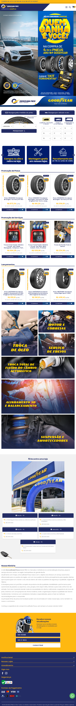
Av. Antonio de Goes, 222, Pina (13, 534)
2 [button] (37, 104)
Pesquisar (19, 131)
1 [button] (35, 104)
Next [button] (73, 59)
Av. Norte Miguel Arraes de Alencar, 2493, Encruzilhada (20, 520)
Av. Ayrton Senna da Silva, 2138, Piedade (52, 534)
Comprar (10, 209)
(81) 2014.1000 (9, 522)
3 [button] (40, 104)
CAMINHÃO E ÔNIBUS (69, 121)
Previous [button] (2, 59)
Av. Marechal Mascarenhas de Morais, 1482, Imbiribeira (53, 520)
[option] (38, 59)
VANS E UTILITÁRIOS (58, 121)
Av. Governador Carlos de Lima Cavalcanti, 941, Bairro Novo (38, 547)
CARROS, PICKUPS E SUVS (46, 121)
